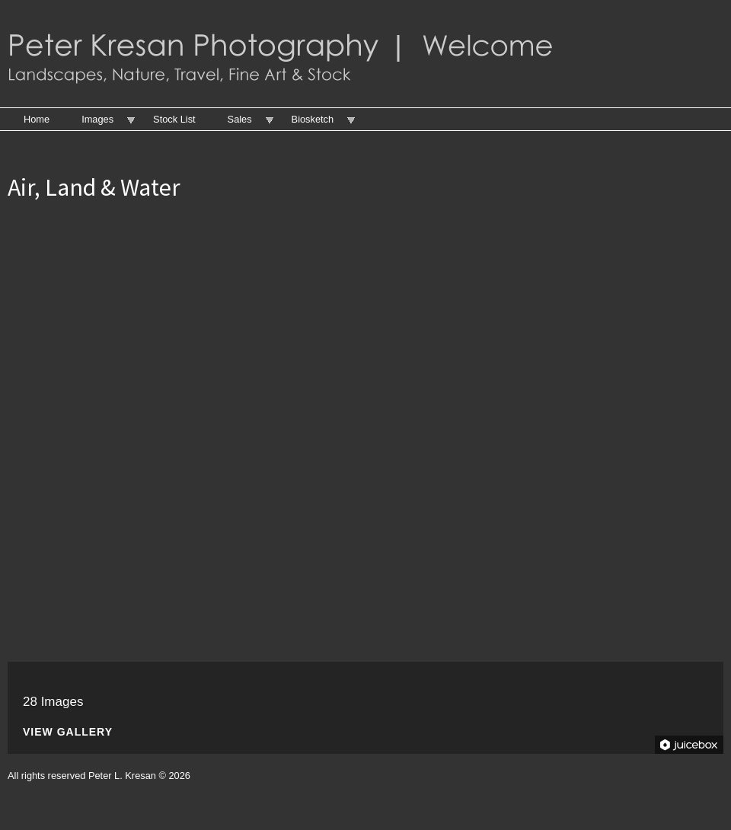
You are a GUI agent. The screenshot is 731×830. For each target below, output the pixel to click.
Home (36, 119)
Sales (240, 119)
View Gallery (68, 732)
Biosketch (313, 119)
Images (97, 119)
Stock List (174, 119)
